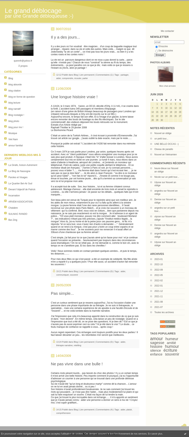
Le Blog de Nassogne (19, 171)
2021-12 (158, 291)
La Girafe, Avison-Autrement (22, 165)
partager (124, 75)
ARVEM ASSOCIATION (20, 201)
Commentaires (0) (104, 271)
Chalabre (13, 208)
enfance (156, 354)
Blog (10, 78)
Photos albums (160, 62)
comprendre (67, 78)
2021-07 (158, 307)
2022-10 (158, 264)
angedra (158, 190)
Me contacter (167, 31)
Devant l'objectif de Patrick (21, 189)
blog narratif (14, 109)
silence (155, 350)
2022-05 (158, 275)
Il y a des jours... (65, 37)
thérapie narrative (64, 345)
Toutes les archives (164, 312)
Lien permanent (87, 75)
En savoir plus (155, 433)
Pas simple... (62, 293)
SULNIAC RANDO (17, 214)
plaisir (129, 409)
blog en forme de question (21, 96)
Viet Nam (13, 139)
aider (58, 78)
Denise (157, 199)
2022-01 (158, 285)
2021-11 (158, 296)
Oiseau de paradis (163, 149)
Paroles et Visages (18, 177)
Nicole (157, 177)
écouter (77, 78)
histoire (156, 346)
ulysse (157, 216)
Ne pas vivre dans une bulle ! (77, 364)
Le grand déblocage (33, 10)
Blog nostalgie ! (16, 115)
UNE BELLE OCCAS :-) (166, 144)
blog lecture (14, 102)
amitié (171, 343)
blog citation (14, 90)
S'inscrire (161, 46)
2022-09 (158, 269)
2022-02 (158, 280)
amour (156, 338)
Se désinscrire (164, 50)
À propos (23, 66)
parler (85, 78)
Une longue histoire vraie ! (74, 97)
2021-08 (158, 301)
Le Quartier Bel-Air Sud (20, 183)
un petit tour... (161, 138)
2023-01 (158, 259)
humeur (171, 339)
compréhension (63, 413)
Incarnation (14, 195)
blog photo (13, 121)
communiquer (62, 275)
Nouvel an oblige (162, 133)
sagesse (157, 343)
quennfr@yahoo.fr (23, 60)
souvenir (172, 354)
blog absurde (15, 84)
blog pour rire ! (15, 127)
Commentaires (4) (104, 409)
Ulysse (157, 182)
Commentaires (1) (104, 75)
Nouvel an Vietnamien (165, 154)
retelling (77, 345)
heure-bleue (160, 168)
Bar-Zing (12, 220)
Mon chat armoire (167, 86)
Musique (12, 133)
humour (172, 346)
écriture (170, 350)
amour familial (15, 145)
